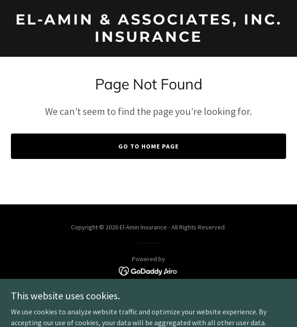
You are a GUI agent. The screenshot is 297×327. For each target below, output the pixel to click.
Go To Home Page (148, 146)
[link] (148, 39)
